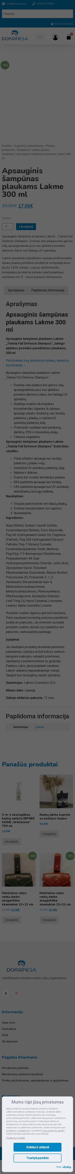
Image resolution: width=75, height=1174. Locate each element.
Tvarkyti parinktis (37, 1158)
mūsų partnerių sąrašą (53, 1130)
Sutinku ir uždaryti (37, 1147)
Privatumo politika (15, 1138)
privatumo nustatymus (17, 1130)
